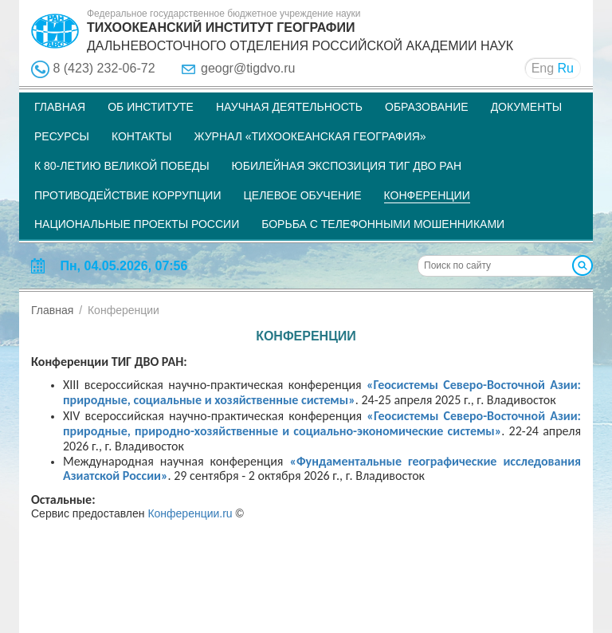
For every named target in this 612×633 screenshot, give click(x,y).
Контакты (142, 136)
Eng (543, 68)
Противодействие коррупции (127, 195)
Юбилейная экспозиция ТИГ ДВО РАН (347, 165)
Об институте (151, 106)
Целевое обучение (302, 195)
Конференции (427, 195)
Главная (59, 106)
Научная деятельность (289, 106)
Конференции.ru (189, 513)
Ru (566, 68)
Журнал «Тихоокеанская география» (310, 136)
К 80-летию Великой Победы (122, 165)
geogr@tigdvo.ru (248, 68)
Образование (427, 106)
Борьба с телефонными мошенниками (382, 224)
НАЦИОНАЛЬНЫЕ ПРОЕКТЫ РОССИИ (136, 224)
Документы (527, 106)
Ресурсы (61, 136)
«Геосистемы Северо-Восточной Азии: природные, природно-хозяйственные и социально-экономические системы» (322, 423)
